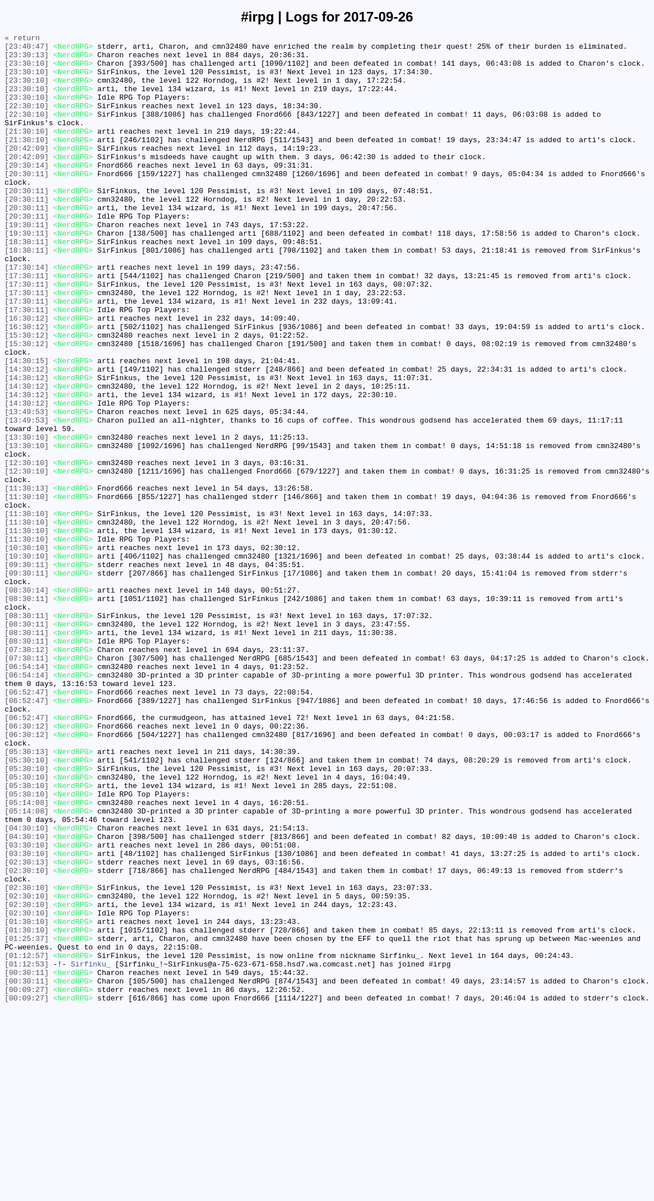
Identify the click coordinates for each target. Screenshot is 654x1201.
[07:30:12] (27, 773)
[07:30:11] (27, 783)
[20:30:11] (27, 202)
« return (22, 39)
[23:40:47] (27, 49)
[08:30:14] (27, 702)
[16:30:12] (27, 375)
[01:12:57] (27, 1140)
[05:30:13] (27, 896)
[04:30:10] (27, 987)
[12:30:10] (27, 549)
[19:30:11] (27, 263)
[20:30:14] (27, 192)
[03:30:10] (27, 1008)
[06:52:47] (27, 824)
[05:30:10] (27, 906)
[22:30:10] (27, 121)
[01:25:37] (27, 1120)
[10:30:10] (27, 651)
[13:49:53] (27, 488)
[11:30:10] (27, 590)
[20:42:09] (27, 172)
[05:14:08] (27, 957)
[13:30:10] (27, 518)
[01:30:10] (27, 1099)
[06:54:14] (27, 794)
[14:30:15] (27, 426)
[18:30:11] (27, 284)
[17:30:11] (27, 325)
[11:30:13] (27, 579)
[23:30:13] (27, 59)
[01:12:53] (27, 1150)
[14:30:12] (27, 437)
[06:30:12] (27, 865)
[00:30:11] (27, 1161)
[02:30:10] (27, 1038)
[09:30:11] (27, 671)
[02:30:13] (27, 1028)
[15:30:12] (27, 396)
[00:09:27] (27, 1181)
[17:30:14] (27, 314)
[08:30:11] (27, 712)
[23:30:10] (27, 70)
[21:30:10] (27, 151)
